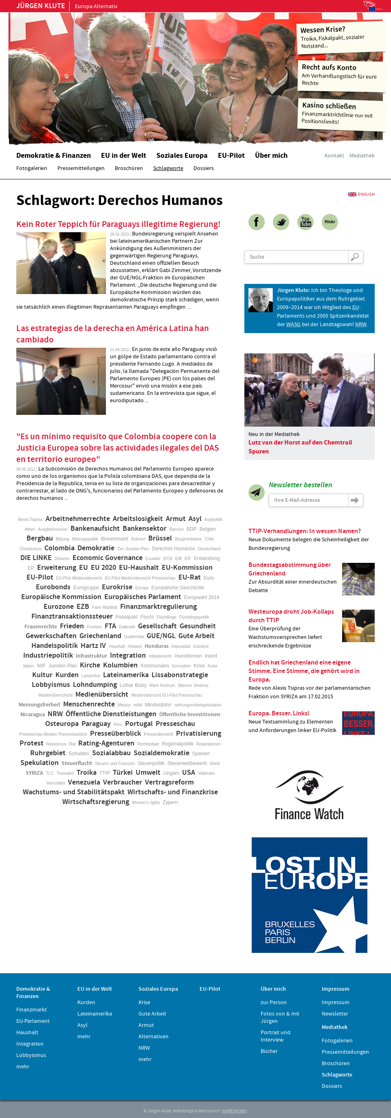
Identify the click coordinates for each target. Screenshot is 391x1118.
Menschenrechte (89, 704)
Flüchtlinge (166, 617)
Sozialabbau (111, 753)
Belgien (208, 529)
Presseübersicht (158, 734)
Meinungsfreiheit (39, 704)
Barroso (176, 529)
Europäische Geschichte (177, 588)
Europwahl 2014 (202, 597)
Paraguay (96, 724)
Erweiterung (56, 568)
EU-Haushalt (139, 568)
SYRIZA (34, 773)
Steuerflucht (77, 763)
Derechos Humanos (173, 548)
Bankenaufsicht (95, 529)
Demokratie (95, 548)
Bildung (62, 539)
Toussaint (65, 773)
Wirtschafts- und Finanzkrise (172, 792)
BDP (192, 529)
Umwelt (148, 773)
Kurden (67, 675)
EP (31, 568)
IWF (41, 666)
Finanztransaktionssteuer (72, 616)
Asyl (195, 519)
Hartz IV (93, 646)
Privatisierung (198, 734)
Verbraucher (122, 782)
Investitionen (188, 656)
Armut (176, 519)
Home (112, 75)
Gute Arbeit (196, 636)
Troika (87, 773)
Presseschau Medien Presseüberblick (53, 734)
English (366, 194)
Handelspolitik (54, 646)
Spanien (201, 753)
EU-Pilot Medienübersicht (79, 578)
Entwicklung (207, 558)
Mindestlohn (158, 705)
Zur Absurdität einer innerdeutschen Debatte (311, 578)
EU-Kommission (187, 568)
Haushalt (117, 646)
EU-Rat (189, 577)
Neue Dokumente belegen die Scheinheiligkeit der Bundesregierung (311, 539)
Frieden (72, 626)
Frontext (94, 627)
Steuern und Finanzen (115, 763)
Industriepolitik (48, 655)
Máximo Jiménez (193, 685)
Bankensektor (145, 529)
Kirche (90, 665)
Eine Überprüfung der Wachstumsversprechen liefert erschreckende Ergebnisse (311, 628)
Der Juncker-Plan (133, 549)
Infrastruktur (91, 656)
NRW (55, 714)
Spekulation (39, 763)
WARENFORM (234, 1111)
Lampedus (91, 675)
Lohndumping (95, 685)
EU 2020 (103, 568)
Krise (199, 666)
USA (188, 773)
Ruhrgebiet (48, 753)
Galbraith (127, 627)
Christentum (31, 549)
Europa (141, 588)
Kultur (42, 675)
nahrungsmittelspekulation (198, 705)
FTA (110, 626)
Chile (209, 539)
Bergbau (39, 538)
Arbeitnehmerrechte (78, 519)
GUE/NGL (161, 636)
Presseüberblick (115, 734)
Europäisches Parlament (142, 597)
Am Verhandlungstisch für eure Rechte (343, 74)
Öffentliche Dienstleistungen (111, 714)
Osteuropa (62, 724)
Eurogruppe (86, 588)
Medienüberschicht (55, 695)
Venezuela (84, 782)
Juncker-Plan (62, 666)
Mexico (124, 705)
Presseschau (175, 724)
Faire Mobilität (105, 607)
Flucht (147, 617)
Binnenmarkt (114, 539)
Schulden (78, 753)
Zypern (170, 802)
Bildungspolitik (85, 539)
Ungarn (171, 773)
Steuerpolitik (151, 763)
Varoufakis (56, 783)
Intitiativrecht (160, 656)
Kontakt (334, 155)
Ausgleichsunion (53, 529)
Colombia (59, 548)
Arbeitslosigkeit (138, 519)
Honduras (157, 646)
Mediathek (362, 155)
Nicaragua (32, 714)
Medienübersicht (101, 695)
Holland (135, 646)
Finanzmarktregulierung (158, 607)
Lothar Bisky (133, 685)
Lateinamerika (126, 675)
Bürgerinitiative (188, 539)
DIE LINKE (36, 558)
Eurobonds (53, 587)
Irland (211, 656)
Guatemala (134, 636)
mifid (138, 705)
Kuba (212, 666)
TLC (50, 773)
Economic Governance (107, 558)
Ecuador (152, 558)
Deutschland (209, 549)
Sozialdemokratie (161, 753)
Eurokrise (117, 587)
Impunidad (181, 646)
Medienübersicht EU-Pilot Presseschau (166, 695)
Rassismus (56, 744)
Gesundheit (198, 626)
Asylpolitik (213, 519)
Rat (72, 744)
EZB (83, 607)
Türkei (123, 773)
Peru (118, 724)
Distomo (62, 558)
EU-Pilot (39, 577)
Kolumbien (120, 665)
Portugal (139, 724)
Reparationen (208, 744)
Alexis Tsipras (30, 519)
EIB (178, 558)
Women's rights (146, 802)
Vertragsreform (169, 782)
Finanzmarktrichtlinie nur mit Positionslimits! (342, 113)
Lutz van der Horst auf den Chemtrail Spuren (300, 447)
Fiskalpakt (127, 617)
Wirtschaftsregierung (95, 802)
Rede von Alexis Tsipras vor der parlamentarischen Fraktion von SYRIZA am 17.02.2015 (311, 679)
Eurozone (59, 607)
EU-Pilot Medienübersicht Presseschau (140, 578)
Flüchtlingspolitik (194, 617)
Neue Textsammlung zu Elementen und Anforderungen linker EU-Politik (311, 722)
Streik (215, 763)
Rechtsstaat (148, 744)
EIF (188, 558)
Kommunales (155, 666)
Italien (28, 666)
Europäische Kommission (61, 597)
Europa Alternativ (67, 6)
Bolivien (138, 539)
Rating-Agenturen (106, 743)
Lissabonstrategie (180, 675)
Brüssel (160, 538)
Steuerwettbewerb (187, 763)
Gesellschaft (157, 626)
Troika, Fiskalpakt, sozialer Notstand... (341, 36)
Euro (209, 578)
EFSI (167, 558)
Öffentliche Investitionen (189, 714)
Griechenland (100, 636)
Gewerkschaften (51, 636)
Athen (29, 529)
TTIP (104, 773)
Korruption (181, 666)
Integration (128, 655)
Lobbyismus (51, 685)
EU (83, 568)
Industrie (201, 646)
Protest (32, 743)
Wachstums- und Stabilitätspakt (74, 792)
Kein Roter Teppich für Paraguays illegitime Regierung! (118, 224)
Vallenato (206, 773)
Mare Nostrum (162, 685)
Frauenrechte (40, 626)
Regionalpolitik (177, 744)
